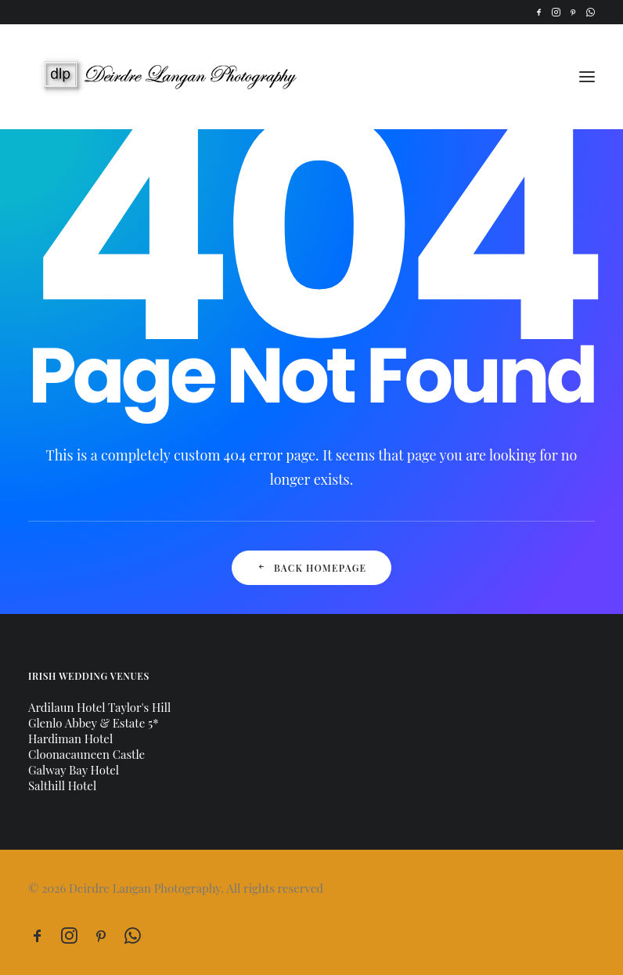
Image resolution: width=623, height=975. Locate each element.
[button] (539, 12)
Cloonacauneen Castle (86, 754)
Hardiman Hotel (70, 738)
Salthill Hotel (62, 785)
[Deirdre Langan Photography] (178, 76)
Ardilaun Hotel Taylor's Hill (99, 707)
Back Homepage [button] (312, 568)
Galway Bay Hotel (73, 770)
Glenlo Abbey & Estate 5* (93, 723)
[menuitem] (539, 12)
